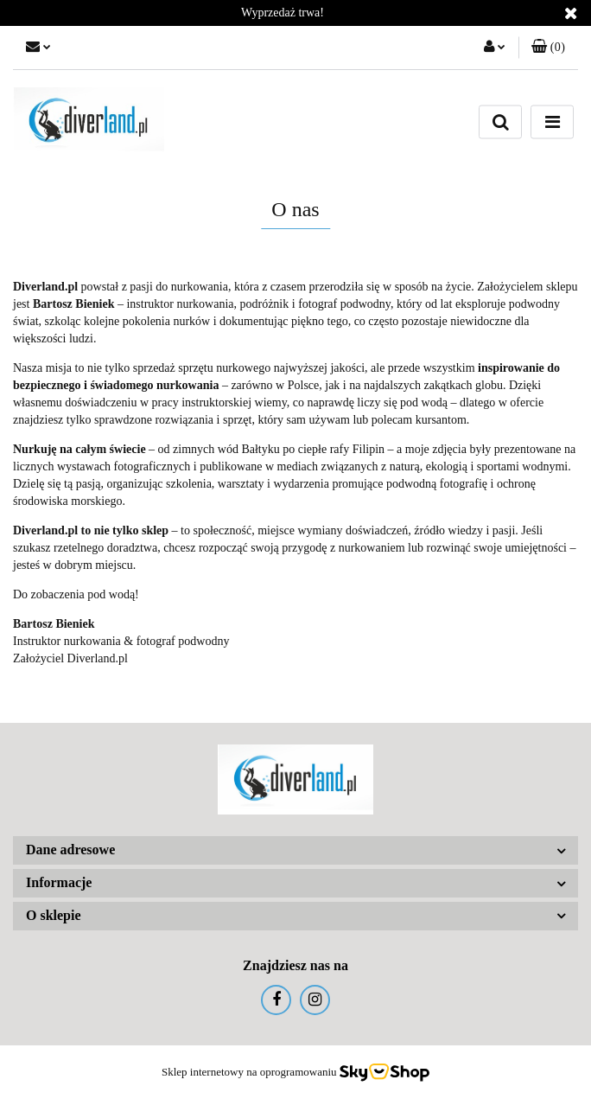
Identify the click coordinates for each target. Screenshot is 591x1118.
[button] (548, 47)
